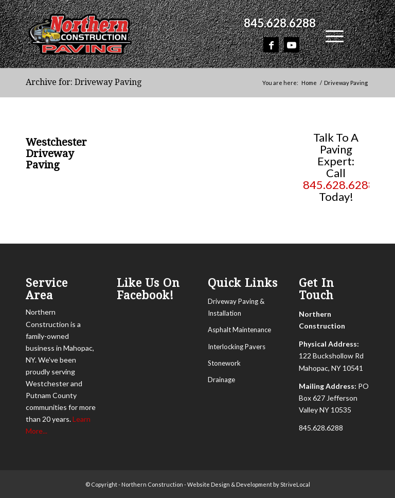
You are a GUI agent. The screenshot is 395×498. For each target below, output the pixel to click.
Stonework (224, 363)
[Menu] (329, 34)
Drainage (221, 379)
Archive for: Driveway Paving (83, 82)
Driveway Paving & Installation (236, 307)
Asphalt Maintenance (239, 329)
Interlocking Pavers (236, 346)
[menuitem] (277, 23)
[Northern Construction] (80, 33)
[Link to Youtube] (291, 45)
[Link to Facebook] (271, 45)
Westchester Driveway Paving (56, 153)
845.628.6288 (280, 23)
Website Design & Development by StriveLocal (248, 484)
